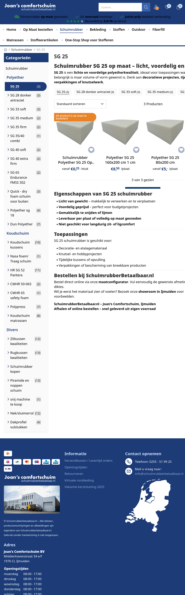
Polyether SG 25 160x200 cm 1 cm (120, 160)
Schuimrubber (17, 68)
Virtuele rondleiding (79, 480)
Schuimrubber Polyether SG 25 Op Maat (75, 162)
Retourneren (73, 473)
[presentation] (124, 7)
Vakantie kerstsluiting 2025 (84, 487)
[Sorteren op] (80, 103)
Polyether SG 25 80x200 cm (165, 160)
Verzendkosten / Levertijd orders (88, 460)
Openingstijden (75, 467)
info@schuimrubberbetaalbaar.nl (159, 473)
